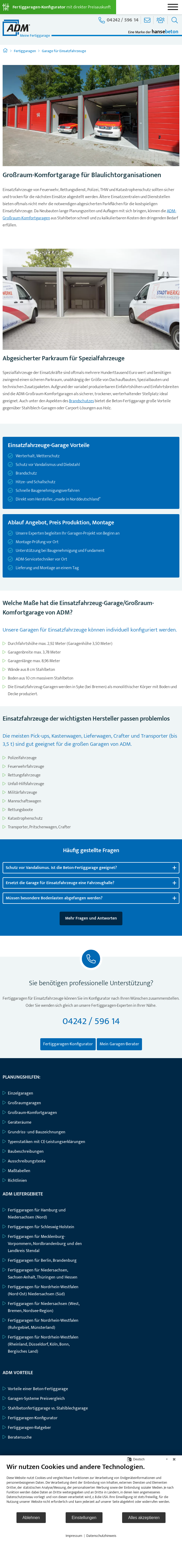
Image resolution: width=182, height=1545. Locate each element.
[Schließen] (174, 1459)
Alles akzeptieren (144, 1517)
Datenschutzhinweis (101, 1535)
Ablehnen (31, 1517)
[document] (91, 1487)
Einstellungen (84, 1517)
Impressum (74, 1535)
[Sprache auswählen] (129, 1459)
